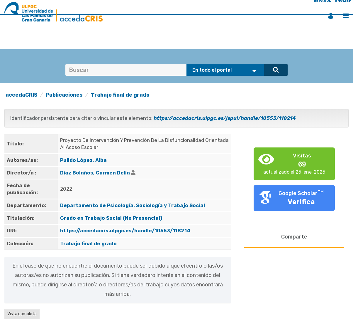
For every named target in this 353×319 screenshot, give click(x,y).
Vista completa (22, 313)
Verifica (301, 202)
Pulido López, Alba (83, 160)
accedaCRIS (22, 95)
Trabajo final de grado (120, 95)
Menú (345, 15)
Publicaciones (64, 95)
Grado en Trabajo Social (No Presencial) (111, 218)
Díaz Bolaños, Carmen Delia (95, 173)
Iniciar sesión (330, 15)
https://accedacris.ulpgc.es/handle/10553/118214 (125, 231)
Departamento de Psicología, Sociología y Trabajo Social (132, 205)
